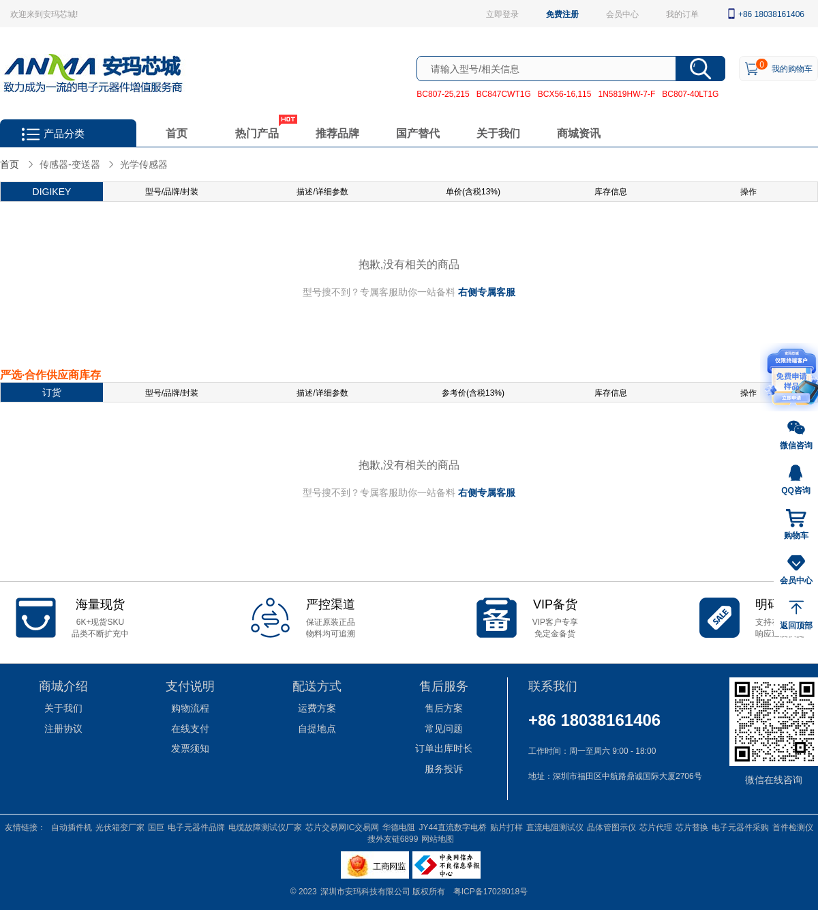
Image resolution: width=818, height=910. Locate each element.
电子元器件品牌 (196, 826)
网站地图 (437, 838)
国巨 (156, 826)
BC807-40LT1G (690, 93)
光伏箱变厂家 (120, 826)
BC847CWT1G (503, 93)
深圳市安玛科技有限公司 (366, 890)
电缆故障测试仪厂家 (265, 826)
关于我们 (498, 133)
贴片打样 (506, 826)
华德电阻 (398, 826)
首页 (176, 133)
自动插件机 (71, 826)
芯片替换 (692, 826)
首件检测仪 (792, 826)
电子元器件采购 (740, 826)
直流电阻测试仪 (555, 826)
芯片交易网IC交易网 (342, 826)
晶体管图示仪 (611, 826)
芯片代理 (655, 826)
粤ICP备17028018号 (490, 890)
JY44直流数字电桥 (452, 826)
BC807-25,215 (442, 93)
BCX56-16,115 (565, 93)
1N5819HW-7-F (626, 93)
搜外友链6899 (393, 838)
